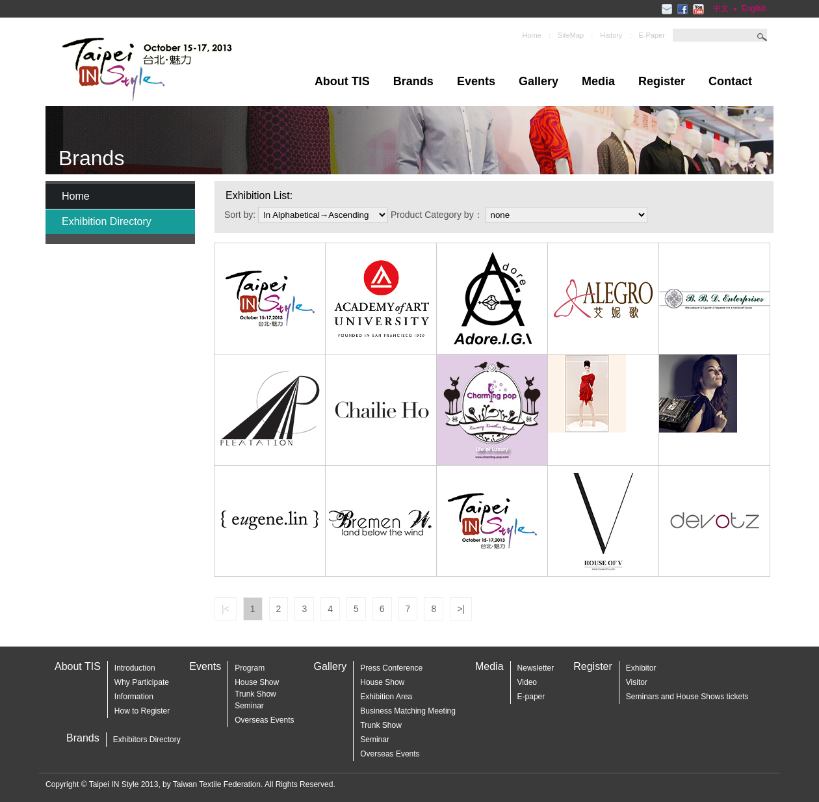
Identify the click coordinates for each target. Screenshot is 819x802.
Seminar (249, 705)
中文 (721, 8)
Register (661, 81)
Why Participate (141, 682)
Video (527, 682)
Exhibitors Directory (147, 739)
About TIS (342, 81)
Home (531, 35)
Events (476, 81)
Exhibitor (641, 668)
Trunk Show (381, 725)
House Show (257, 682)
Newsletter (535, 668)
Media (598, 81)
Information (133, 696)
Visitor (636, 682)
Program (250, 668)
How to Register (142, 710)
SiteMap (571, 35)
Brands (413, 81)
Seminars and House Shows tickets (687, 696)
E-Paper (652, 35)
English (754, 8)
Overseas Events (264, 720)
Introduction (134, 668)
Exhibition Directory (106, 221)
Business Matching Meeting (408, 710)
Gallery (538, 81)
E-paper (531, 696)
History (611, 35)
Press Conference (391, 668)
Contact (730, 81)
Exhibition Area (386, 696)
